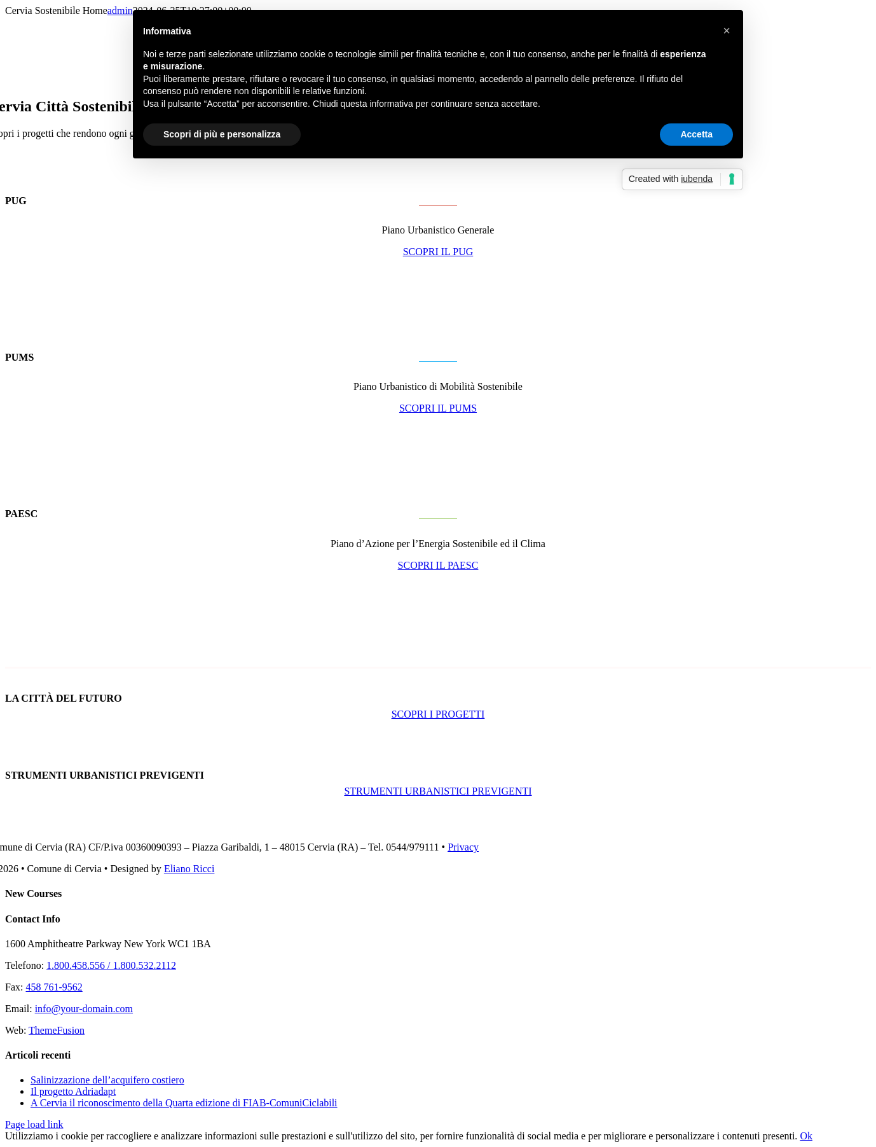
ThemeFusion (57, 1030)
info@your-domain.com (84, 1008)
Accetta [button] (696, 134)
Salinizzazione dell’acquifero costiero (107, 1079)
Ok (806, 1135)
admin (120, 10)
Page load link (34, 1124)
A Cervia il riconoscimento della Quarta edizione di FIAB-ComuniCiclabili (184, 1102)
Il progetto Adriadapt (73, 1091)
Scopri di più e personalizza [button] (221, 134)
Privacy (463, 847)
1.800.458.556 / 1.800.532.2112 (111, 965)
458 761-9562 (53, 987)
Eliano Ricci (189, 868)
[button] (726, 30)
